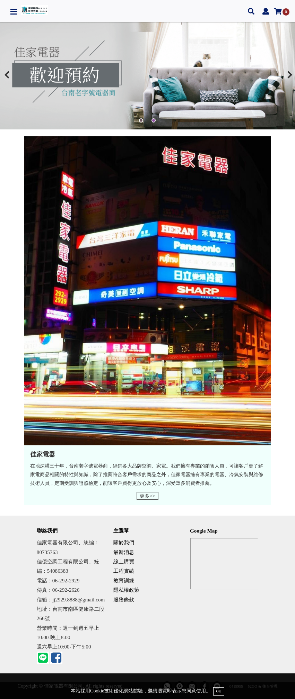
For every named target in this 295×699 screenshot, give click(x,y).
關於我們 (123, 542)
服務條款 (123, 599)
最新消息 (123, 552)
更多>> (147, 496)
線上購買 (123, 561)
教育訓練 (123, 580)
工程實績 (123, 571)
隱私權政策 (126, 590)
